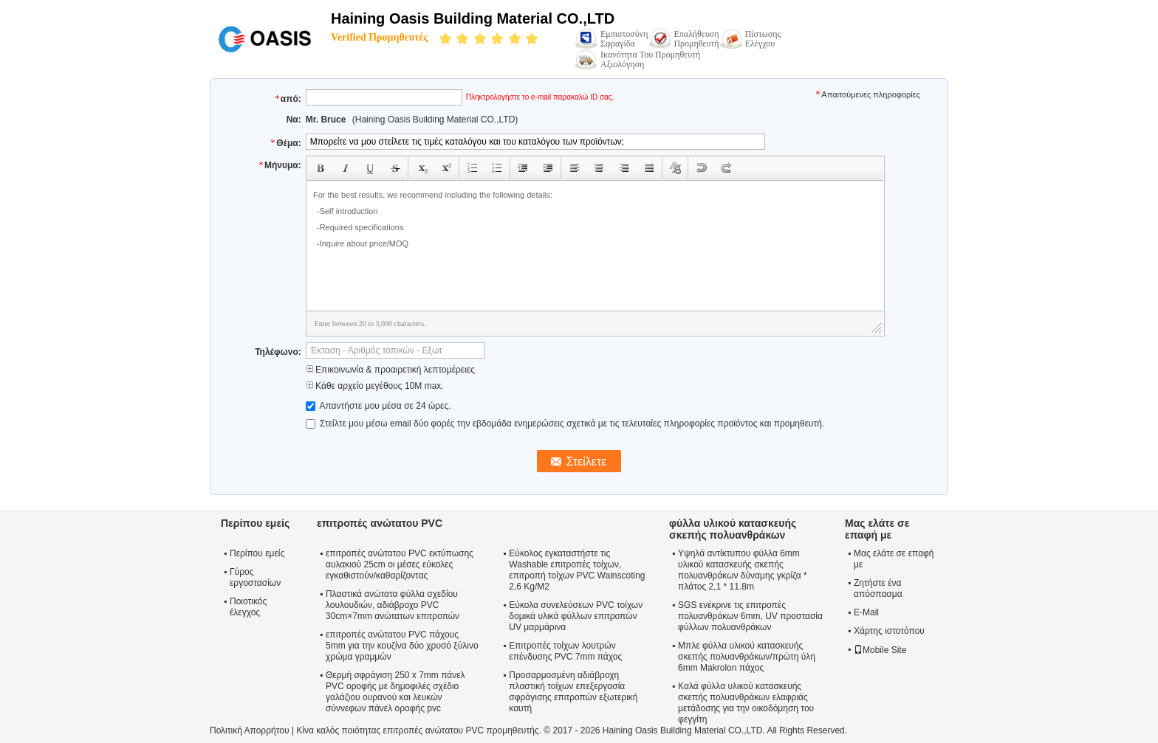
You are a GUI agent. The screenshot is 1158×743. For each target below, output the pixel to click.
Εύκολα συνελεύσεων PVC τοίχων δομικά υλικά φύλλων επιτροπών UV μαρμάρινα (576, 616)
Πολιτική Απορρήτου (249, 730)
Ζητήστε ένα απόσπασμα (878, 588)
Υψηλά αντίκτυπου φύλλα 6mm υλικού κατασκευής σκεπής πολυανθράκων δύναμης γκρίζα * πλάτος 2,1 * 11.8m (742, 570)
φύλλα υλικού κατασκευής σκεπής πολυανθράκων (732, 529)
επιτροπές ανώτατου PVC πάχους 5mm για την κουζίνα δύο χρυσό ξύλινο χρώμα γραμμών (402, 645)
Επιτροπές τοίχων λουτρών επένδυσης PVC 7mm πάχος (565, 651)
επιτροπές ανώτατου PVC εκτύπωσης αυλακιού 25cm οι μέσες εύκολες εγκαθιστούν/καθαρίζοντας (399, 564)
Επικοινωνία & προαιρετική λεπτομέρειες (390, 369)
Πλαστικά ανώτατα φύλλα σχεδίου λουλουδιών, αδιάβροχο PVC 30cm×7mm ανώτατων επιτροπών (392, 605)
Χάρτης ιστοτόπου (889, 631)
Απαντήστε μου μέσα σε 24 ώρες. (378, 406)
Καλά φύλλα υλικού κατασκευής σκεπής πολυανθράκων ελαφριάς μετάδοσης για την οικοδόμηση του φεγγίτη (746, 703)
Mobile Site (880, 650)
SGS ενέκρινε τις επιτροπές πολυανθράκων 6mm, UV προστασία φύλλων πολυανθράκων (750, 616)
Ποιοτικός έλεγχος (248, 607)
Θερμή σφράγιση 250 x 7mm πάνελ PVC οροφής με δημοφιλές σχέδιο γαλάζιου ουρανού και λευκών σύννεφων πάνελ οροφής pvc (395, 691)
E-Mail (866, 612)
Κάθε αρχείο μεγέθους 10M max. (375, 386)
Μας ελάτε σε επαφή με (894, 559)
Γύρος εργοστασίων (255, 577)
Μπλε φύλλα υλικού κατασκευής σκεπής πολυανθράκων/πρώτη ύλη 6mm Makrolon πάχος (746, 656)
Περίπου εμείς (257, 553)
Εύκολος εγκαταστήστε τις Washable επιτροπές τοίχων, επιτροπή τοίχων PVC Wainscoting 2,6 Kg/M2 (577, 570)
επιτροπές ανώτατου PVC (379, 523)
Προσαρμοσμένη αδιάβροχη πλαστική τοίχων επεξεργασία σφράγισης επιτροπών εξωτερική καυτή (573, 691)
